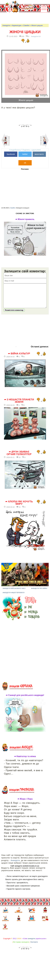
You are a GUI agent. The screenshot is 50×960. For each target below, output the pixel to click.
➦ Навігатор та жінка (25, 760)
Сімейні (26, 25)
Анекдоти (6, 25)
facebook (11, 154)
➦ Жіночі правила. (25, 219)
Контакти (34, 946)
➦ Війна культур (19, 357)
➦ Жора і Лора (25, 803)
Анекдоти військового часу (14, 592)
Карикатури (16, 25)
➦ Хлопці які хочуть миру (19, 506)
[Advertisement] (25, 18)
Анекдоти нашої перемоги (13, 596)
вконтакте (39, 154)
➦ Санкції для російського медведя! (25, 699)
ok (25, 163)
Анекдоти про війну (39, 592)
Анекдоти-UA (36, 36)
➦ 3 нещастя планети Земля (19, 404)
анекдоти (31, 942)
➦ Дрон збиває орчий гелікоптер (19, 457)
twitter (25, 154)
